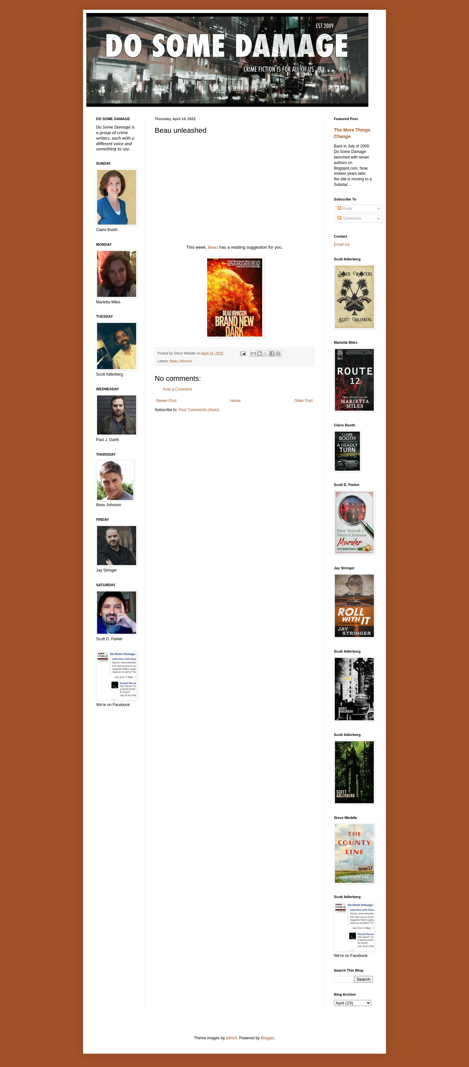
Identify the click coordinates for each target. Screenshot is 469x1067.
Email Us (341, 244)
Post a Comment (177, 389)
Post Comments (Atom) (198, 410)
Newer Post (166, 400)
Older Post (303, 400)
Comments (349, 218)
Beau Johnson (181, 361)
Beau (213, 247)
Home (235, 400)
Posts (344, 208)
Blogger (267, 1038)
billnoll (231, 1038)
